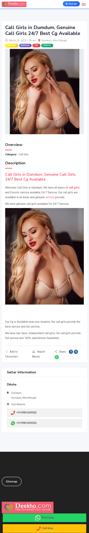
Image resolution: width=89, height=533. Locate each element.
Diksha (11, 384)
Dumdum (46, 40)
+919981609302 (26, 423)
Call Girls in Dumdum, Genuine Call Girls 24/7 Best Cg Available (40, 177)
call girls (74, 187)
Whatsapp (47, 517)
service (49, 197)
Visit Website (18, 404)
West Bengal (60, 40)
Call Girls (23, 154)
